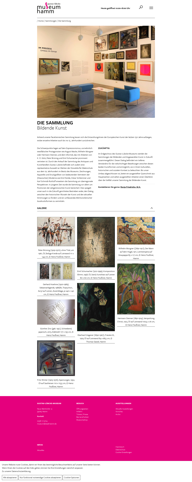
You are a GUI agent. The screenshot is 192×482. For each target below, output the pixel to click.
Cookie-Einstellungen (124, 452)
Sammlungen (51, 20)
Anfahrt (79, 411)
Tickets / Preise (82, 414)
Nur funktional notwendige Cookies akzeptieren (40, 477)
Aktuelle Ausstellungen (124, 408)
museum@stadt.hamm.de (47, 423)
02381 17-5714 (42, 420)
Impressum (120, 446)
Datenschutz (120, 449)
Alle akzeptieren (10, 477)
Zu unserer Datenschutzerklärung (16, 471)
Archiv (118, 414)
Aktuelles (40, 450)
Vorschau (119, 411)
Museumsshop (82, 419)
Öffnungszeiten (82, 408)
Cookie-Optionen (71, 477)
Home (41, 20)
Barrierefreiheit (82, 417)
